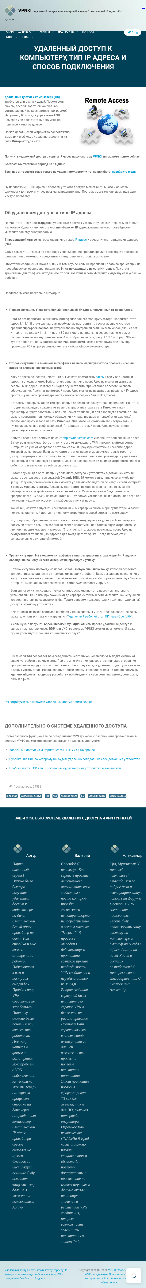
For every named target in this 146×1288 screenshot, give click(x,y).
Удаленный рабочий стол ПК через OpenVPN (99, 616)
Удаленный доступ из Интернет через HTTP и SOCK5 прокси (52, 750)
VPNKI (97, 156)
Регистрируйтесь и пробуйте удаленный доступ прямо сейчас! (49, 702)
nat (82, 796)
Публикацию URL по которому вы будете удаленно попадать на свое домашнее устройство (74, 759)
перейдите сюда (124, 172)
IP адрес (81, 239)
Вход (133, 32)
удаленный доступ (31, 796)
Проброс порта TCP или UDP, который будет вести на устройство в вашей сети (65, 768)
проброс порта (69, 796)
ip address (11, 796)
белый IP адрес (97, 796)
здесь (100, 377)
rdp (47, 796)
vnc (55, 796)
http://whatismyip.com (78, 438)
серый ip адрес (118, 796)
